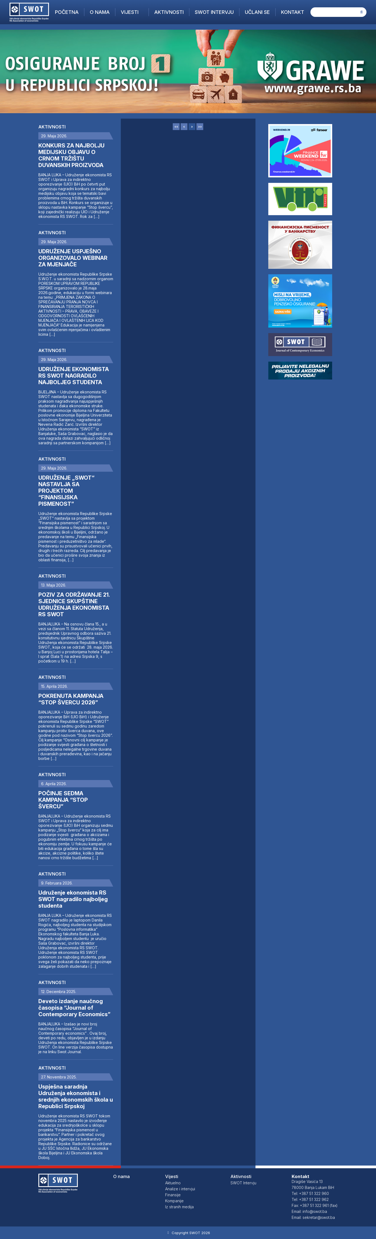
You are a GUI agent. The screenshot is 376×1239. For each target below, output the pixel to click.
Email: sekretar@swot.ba (313, 1217)
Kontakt (292, 12)
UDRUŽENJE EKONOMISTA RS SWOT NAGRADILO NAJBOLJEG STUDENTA (73, 376)
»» (200, 127)
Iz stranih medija (179, 1206)
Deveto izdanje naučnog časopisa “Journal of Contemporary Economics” (74, 1008)
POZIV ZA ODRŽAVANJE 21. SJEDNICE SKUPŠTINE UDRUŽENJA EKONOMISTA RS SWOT (74, 604)
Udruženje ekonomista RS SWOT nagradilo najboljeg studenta (73, 899)
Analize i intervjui (180, 1188)
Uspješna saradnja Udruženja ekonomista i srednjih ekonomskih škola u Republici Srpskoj (75, 1096)
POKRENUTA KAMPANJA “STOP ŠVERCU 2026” (70, 699)
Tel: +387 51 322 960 (310, 1193)
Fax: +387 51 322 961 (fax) (315, 1205)
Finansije (173, 1194)
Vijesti (129, 12)
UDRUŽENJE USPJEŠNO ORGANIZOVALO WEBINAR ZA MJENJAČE (72, 258)
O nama (100, 12)
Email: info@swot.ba (309, 1211)
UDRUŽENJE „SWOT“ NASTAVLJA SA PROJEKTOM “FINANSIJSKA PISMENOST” (66, 490)
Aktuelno (173, 1183)
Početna (67, 12)
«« (176, 127)
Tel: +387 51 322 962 (310, 1199)
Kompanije (174, 1200)
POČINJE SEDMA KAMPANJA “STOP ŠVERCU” (63, 800)
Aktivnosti (169, 12)
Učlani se (257, 12)
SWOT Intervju (214, 12)
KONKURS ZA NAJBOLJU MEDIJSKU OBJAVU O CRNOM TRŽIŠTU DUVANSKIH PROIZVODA (71, 155)
